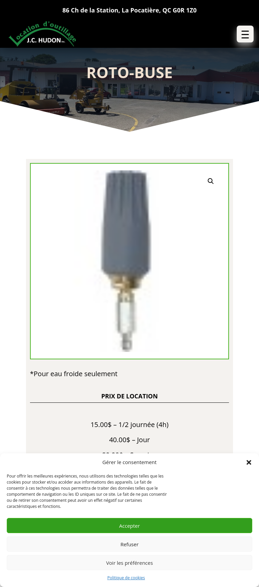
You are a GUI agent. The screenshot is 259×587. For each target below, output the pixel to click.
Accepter (129, 525)
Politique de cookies (126, 578)
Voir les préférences (129, 562)
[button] (249, 462)
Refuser (129, 544)
